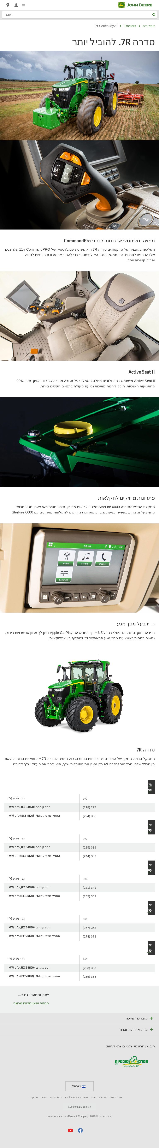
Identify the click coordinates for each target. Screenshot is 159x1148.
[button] (80, 1130)
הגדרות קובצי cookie (76, 1097)
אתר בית (149, 26)
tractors (130, 26)
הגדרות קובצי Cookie (79, 1106)
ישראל (79, 1086)
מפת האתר (116, 1097)
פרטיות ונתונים (98, 1097)
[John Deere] (137, 5)
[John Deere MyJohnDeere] (16, 5)
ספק (44, 1097)
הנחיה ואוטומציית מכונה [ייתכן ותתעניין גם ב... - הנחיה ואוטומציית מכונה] (31, 1003)
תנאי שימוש (56, 1097)
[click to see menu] (23, 5)
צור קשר (33, 1097)
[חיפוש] (79, 14)
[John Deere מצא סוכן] (8, 5)
